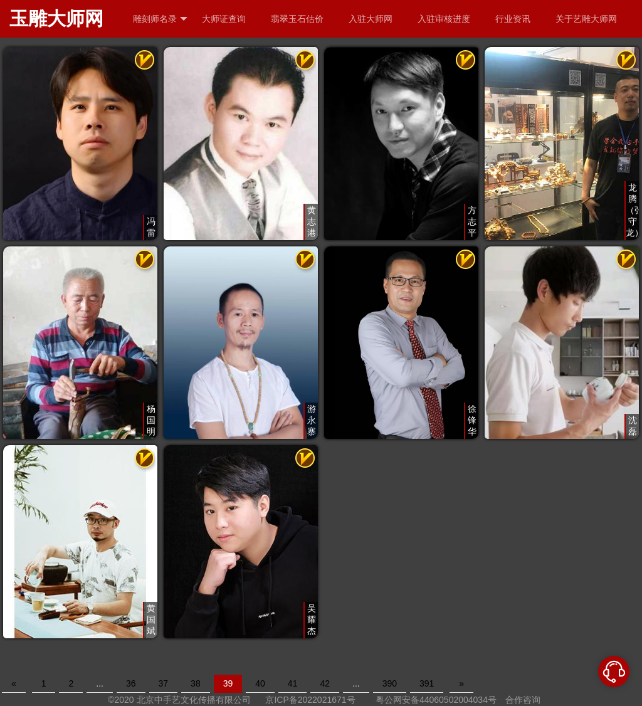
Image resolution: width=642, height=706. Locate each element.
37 (164, 683)
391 (426, 683)
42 (325, 683)
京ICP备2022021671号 (310, 700)
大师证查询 (224, 19)
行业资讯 (512, 19)
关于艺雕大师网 (586, 19)
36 (131, 683)
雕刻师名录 (160, 19)
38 (196, 683)
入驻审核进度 (444, 19)
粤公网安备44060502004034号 (436, 700)
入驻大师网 (370, 19)
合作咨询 (522, 700)
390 (389, 683)
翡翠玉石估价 (297, 19)
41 (293, 683)
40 (260, 683)
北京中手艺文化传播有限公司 (194, 700)
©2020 (121, 700)
